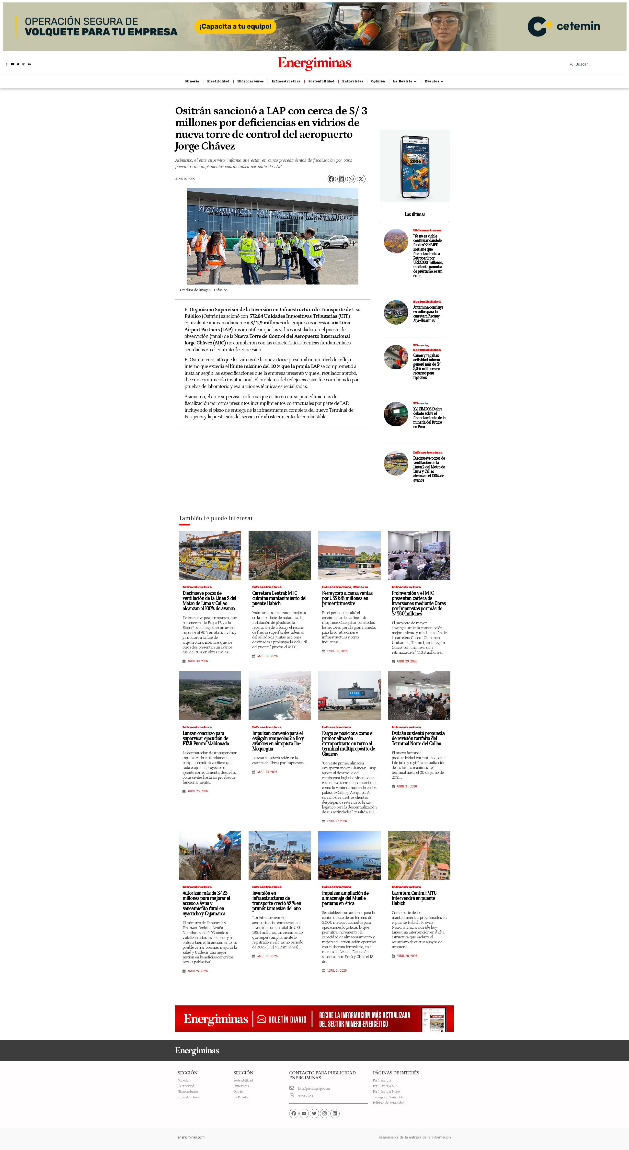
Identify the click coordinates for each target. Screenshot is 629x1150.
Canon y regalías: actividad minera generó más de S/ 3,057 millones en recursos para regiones (426, 366)
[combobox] (595, 64)
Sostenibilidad (427, 301)
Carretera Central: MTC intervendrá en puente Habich (414, 898)
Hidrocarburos (427, 230)
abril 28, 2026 (197, 791)
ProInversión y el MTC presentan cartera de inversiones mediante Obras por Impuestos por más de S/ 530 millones (419, 603)
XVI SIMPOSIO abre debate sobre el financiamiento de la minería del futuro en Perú (429, 418)
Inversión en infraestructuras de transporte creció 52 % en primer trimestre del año (276, 901)
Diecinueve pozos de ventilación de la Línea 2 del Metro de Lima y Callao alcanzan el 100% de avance (429, 469)
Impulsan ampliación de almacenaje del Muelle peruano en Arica (345, 898)
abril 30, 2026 (197, 661)
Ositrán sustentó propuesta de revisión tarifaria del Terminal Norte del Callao (418, 738)
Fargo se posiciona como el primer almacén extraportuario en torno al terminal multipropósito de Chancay (348, 743)
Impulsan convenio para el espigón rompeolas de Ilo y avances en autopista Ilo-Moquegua (278, 741)
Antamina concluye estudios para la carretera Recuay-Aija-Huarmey (428, 314)
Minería (420, 345)
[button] (332, 179)
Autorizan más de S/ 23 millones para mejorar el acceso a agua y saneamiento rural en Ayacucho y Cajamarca (206, 903)
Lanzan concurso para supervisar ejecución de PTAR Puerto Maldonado (206, 738)
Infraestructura (428, 452)
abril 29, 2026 (407, 661)
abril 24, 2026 (407, 786)
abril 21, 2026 (337, 970)
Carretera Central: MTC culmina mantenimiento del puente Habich (279, 598)
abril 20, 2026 (407, 956)
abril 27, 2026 (267, 772)
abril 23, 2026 (267, 956)
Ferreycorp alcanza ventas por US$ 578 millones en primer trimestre (347, 598)
